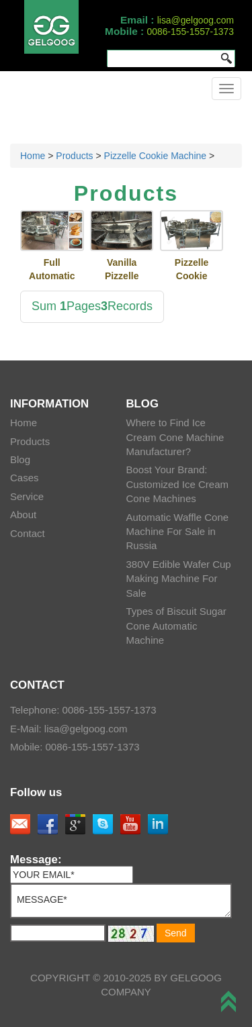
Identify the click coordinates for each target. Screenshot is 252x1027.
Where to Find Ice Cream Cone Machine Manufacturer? (175, 437)
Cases (24, 477)
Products (74, 155)
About (23, 514)
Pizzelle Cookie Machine (155, 155)
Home (32, 155)
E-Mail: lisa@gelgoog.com (68, 728)
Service (27, 496)
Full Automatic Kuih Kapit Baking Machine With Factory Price (52, 270)
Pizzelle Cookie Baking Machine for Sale (191, 270)
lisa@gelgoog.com (195, 20)
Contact (27, 533)
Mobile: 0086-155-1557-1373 (75, 746)
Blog (20, 459)
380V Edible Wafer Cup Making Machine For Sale (178, 578)
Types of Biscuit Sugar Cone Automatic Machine (176, 625)
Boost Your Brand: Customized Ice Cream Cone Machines (177, 484)
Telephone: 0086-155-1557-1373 (83, 710)
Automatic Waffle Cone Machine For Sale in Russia (177, 531)
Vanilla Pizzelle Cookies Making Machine (121, 270)
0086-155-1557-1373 (190, 31)
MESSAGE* (121, 900)
